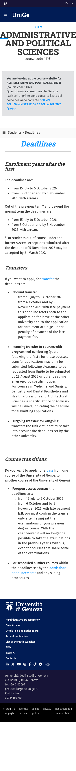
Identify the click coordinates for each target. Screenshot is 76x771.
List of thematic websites (21, 641)
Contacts (11, 658)
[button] (5, 2)
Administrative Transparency (23, 619)
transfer (48, 279)
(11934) (34, 104)
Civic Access (13, 625)
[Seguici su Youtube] (19, 664)
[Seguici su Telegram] (40, 664)
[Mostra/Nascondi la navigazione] (5, 14)
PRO (8, 647)
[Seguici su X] (12, 664)
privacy (47, 708)
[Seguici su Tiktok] (35, 664)
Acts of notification (17, 636)
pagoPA (10, 652)
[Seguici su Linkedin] (7, 664)
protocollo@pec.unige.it (21, 689)
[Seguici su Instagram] (24, 664)
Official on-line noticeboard (22, 630)
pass (50, 470)
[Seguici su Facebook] (30, 664)
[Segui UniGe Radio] (47, 664)
